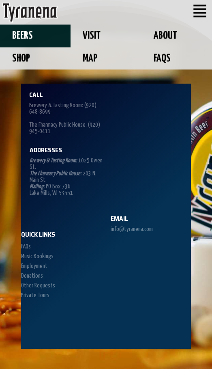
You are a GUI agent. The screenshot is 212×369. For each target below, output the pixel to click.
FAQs (162, 57)
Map (90, 57)
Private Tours (35, 295)
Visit (92, 35)
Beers (22, 35)
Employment (34, 266)
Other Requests (38, 286)
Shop (21, 57)
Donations (32, 276)
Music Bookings (37, 256)
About (165, 35)
